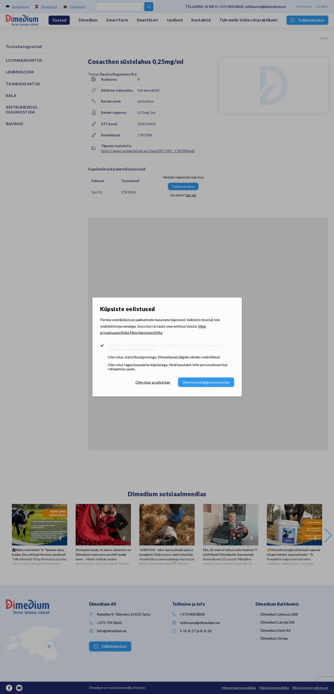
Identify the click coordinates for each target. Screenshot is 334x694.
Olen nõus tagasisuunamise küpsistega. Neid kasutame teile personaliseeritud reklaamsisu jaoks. (167, 367)
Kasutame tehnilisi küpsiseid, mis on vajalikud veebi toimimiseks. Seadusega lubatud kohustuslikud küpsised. (165, 347)
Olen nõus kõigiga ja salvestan (206, 382)
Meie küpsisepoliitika (146, 332)
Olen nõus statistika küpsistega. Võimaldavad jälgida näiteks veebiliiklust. (164, 357)
